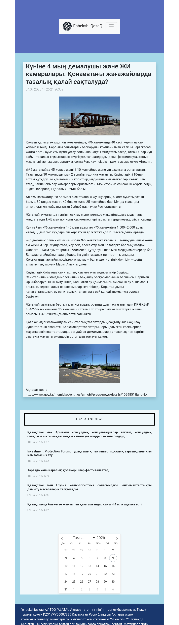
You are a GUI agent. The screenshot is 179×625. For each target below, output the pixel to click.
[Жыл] (102, 537)
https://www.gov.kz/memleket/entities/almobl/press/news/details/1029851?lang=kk (86, 394)
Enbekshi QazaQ (82, 26)
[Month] (83, 537)
